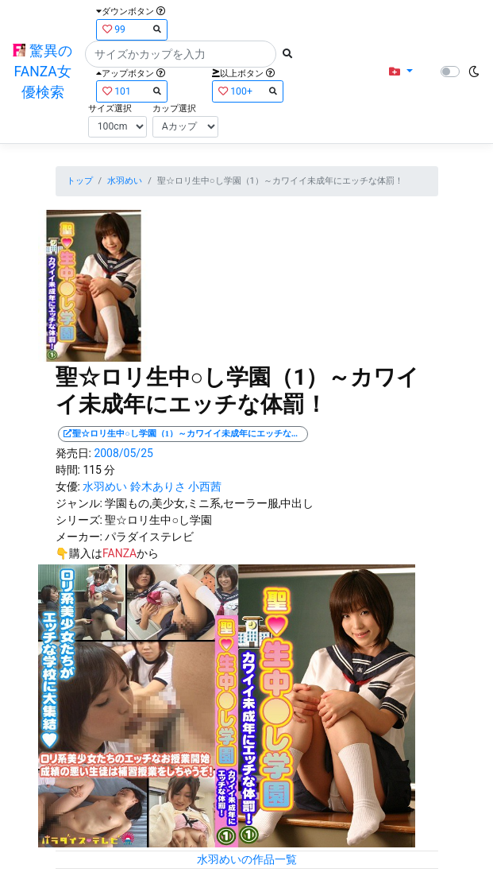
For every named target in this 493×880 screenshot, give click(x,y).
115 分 (99, 469)
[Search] (180, 54)
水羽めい (124, 181)
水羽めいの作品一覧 (247, 859)
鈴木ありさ (158, 486)
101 (131, 91)
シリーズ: (79, 520)
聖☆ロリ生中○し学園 (158, 520)
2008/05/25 (123, 453)
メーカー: (79, 536)
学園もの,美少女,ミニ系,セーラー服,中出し (209, 503)
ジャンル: (79, 503)
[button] (400, 72)
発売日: (73, 453)
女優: (68, 486)
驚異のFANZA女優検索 (42, 72)
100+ (247, 91)
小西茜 (204, 486)
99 (131, 29)
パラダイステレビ (149, 536)
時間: (68, 469)
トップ (80, 181)
